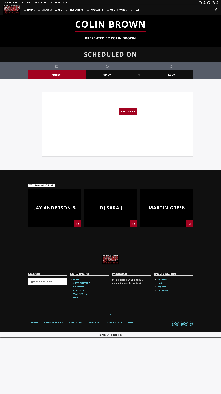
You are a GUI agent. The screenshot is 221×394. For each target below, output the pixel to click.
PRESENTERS (76, 9)
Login (25, 2)
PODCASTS (96, 9)
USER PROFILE (118, 9)
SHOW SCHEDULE (52, 9)
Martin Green (167, 264)
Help (137, 9)
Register (40, 2)
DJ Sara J (111, 264)
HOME (31, 9)
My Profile (10, 2)
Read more (128, 168)
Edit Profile (58, 2)
